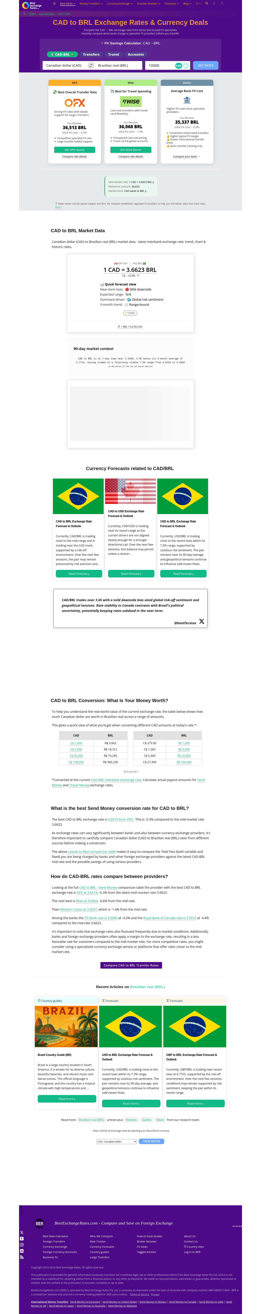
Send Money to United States (120, 1301)
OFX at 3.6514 (87, 892)
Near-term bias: (111, 289)
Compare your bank (185, 156)
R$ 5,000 (184, 749)
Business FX (50, 1257)
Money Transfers (91, 3)
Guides (146, 1120)
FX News (142, 1246)
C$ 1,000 (76, 743)
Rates (32, 13)
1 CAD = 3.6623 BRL (140, 182)
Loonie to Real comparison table (92, 851)
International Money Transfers (49, 1301)
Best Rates (67, 3)
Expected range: (112, 294)
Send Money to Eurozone (85, 1301)
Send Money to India (211, 1301)
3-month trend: (111, 304)
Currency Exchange (120, 3)
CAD (178, 65)
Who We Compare (101, 1236)
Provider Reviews (148, 3)
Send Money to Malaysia (122, 1305)
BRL (186, 65)
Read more (66, 1099)
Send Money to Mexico (153, 1301)
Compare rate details (74, 156)
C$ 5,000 (76, 749)
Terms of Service (139, 1294)
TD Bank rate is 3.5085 (100, 918)
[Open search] (206, 5)
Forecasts (172, 3)
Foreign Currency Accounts (60, 1252)
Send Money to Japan (61, 1305)
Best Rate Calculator (55, 1236)
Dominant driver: (112, 299)
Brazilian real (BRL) (91, 1120)
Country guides (99, 1252)
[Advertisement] (130, 660)
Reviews (131, 1120)
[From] (65, 65)
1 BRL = (130, 326)
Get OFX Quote (74, 149)
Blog (187, 3)
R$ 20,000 (184, 756)
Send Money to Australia (91, 1305)
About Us (190, 1236)
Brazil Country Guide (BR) (54, 1054)
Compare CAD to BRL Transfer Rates (131, 965)
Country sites (195, 1246)
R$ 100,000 (184, 762)
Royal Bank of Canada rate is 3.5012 (169, 918)
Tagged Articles (146, 1252)
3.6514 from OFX (121, 819)
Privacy (155, 1294)
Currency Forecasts (102, 1246)
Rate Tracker (98, 1241)
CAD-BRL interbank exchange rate (116, 780)
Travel (113, 54)
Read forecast (78, 574)
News (160, 1120)
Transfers (91, 54)
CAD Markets (46, 13)
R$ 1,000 (184, 743)
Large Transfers (100, 1257)
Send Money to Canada (182, 1301)
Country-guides (50, 1001)
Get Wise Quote (130, 149)
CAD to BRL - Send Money (98, 887)
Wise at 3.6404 (87, 901)
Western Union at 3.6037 (78, 909)
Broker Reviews (146, 1241)
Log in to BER (192, 1252)
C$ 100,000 (76, 762)
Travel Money (79, 785)
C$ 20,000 (76, 756)
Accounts (136, 54)
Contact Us (191, 1241)
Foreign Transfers (54, 1241)
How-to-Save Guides (149, 1236)
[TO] (117, 65)
